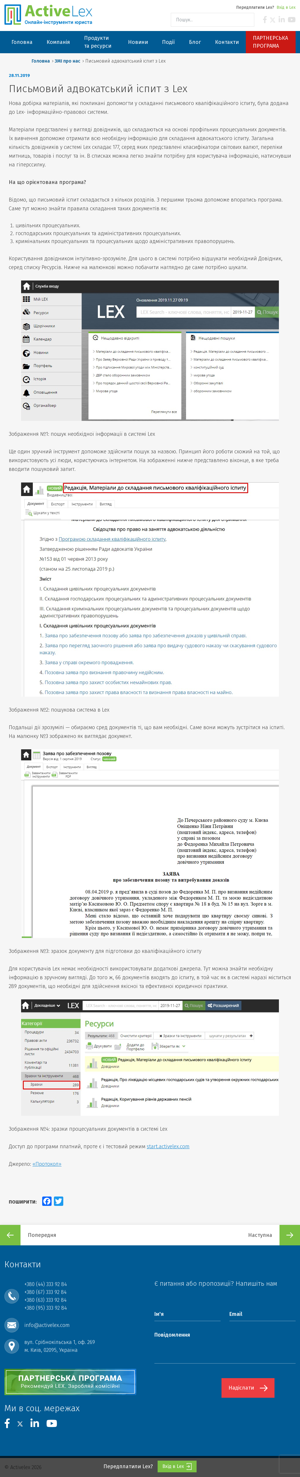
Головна (41, 61)
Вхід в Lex (286, 7)
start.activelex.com (168, 1146)
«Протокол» (47, 1164)
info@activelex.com (47, 1325)
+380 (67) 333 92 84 (45, 1292)
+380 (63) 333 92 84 (45, 1300)
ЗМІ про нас (67, 61)
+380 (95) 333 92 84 (45, 1308)
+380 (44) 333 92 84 (45, 1284)
